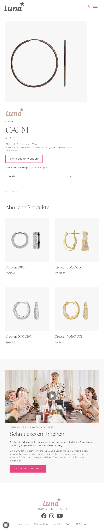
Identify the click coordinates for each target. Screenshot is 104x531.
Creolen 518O (15, 267)
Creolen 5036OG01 (68, 336)
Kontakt (57, 524)
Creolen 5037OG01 (68, 267)
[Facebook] (44, 518)
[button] (6, 525)
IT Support (81, 524)
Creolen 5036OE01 (18, 336)
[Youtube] (60, 518)
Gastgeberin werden (24, 159)
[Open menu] (95, 6)
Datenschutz (41, 524)
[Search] (88, 7)
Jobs (68, 524)
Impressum (23, 524)
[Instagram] (51, 518)
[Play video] (52, 396)
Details (12, 176)
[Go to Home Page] (14, 6)
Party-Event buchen (28, 469)
